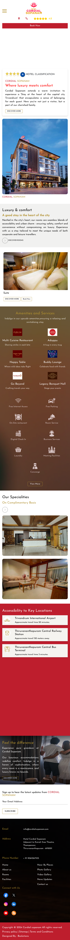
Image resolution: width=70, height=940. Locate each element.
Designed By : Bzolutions (15, 936)
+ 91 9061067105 (31, 858)
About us (6, 870)
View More (35, 484)
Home (5, 865)
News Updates (44, 879)
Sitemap (23, 932)
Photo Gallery (44, 870)
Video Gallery (44, 875)
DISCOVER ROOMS (12, 240)
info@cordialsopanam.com (36, 829)
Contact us (42, 884)
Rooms (5, 875)
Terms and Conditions (41, 932)
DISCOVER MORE (14, 111)
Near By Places (45, 865)
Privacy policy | (10, 932)
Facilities (6, 879)
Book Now (35, 26)
